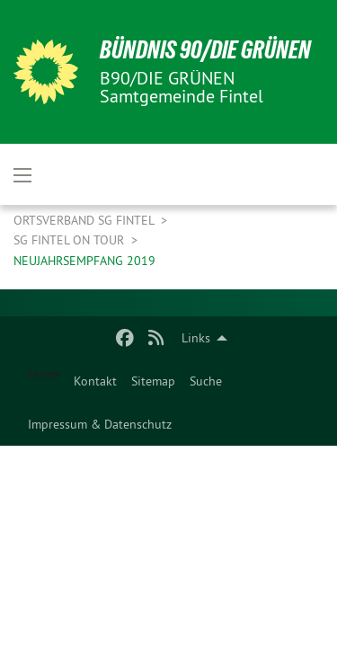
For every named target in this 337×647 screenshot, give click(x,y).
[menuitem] (95, 381)
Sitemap (153, 381)
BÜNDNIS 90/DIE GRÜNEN (205, 50)
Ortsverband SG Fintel (85, 220)
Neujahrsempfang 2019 (84, 261)
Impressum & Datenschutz (100, 424)
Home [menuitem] (43, 374)
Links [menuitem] (196, 338)
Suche (206, 381)
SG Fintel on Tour (70, 240)
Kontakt (95, 381)
